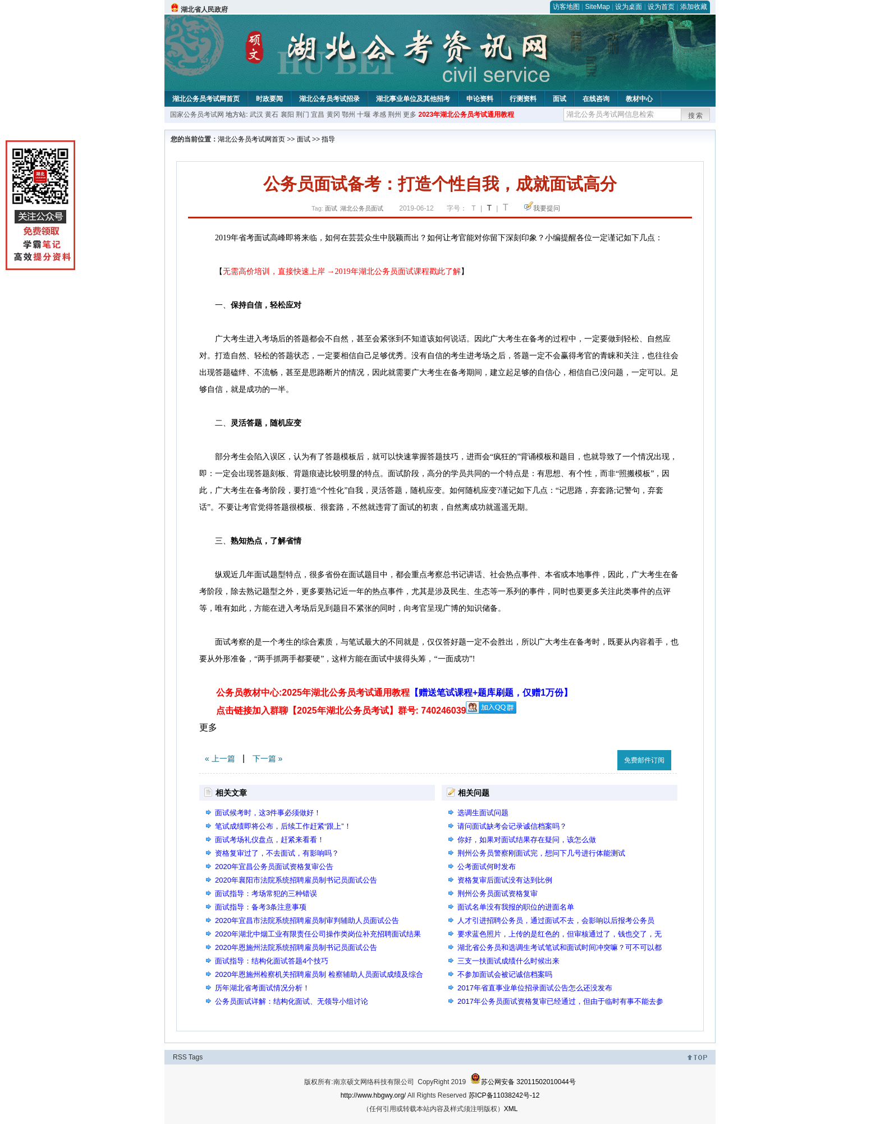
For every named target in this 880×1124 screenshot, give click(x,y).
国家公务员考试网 (197, 114)
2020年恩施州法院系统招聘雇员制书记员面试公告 (296, 947)
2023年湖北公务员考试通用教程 (466, 114)
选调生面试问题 (482, 812)
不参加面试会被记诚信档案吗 (504, 974)
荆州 (394, 114)
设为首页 (661, 7)
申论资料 (479, 99)
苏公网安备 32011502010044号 (523, 1082)
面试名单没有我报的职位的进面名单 (515, 907)
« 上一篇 (220, 758)
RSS (180, 1057)
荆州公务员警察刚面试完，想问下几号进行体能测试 (541, 853)
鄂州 (348, 114)
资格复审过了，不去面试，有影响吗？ (277, 853)
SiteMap (597, 7)
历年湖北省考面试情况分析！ (262, 988)
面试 (559, 99)
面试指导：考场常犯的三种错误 (266, 893)
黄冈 (333, 114)
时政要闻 (269, 99)
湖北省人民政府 (204, 9)
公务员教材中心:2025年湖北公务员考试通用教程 (394, 692)
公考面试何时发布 (486, 866)
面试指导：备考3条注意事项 (260, 907)
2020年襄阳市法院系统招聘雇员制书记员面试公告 (296, 880)
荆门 (302, 114)
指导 (328, 139)
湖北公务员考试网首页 (206, 99)
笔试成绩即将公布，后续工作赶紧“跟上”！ (283, 826)
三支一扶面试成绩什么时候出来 (508, 961)
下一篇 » (268, 758)
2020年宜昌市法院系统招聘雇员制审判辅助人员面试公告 (307, 920)
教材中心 (639, 99)
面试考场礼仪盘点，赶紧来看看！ (269, 839)
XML (511, 1109)
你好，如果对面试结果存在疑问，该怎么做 (526, 839)
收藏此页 (597, 758)
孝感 (379, 114)
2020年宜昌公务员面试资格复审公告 (274, 866)
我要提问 (546, 208)
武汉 (256, 114)
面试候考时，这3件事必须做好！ (268, 812)
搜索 (696, 116)
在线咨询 (596, 99)
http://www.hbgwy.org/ (373, 1095)
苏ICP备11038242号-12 (504, 1095)
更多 (409, 114)
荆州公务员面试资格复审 (497, 893)
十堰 (363, 114)
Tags (196, 1057)
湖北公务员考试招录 (329, 99)
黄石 (271, 114)
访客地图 (566, 7)
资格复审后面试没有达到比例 (504, 880)
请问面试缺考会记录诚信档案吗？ (512, 826)
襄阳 (287, 114)
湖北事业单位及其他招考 (413, 99)
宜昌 (317, 114)
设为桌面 (628, 7)
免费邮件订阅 (644, 760)
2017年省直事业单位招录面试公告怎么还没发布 (534, 988)
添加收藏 (693, 7)
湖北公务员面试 (361, 208)
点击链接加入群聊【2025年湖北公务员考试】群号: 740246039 (341, 710)
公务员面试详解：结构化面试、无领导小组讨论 (291, 1001)
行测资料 (523, 99)
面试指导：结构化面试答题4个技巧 (271, 961)
